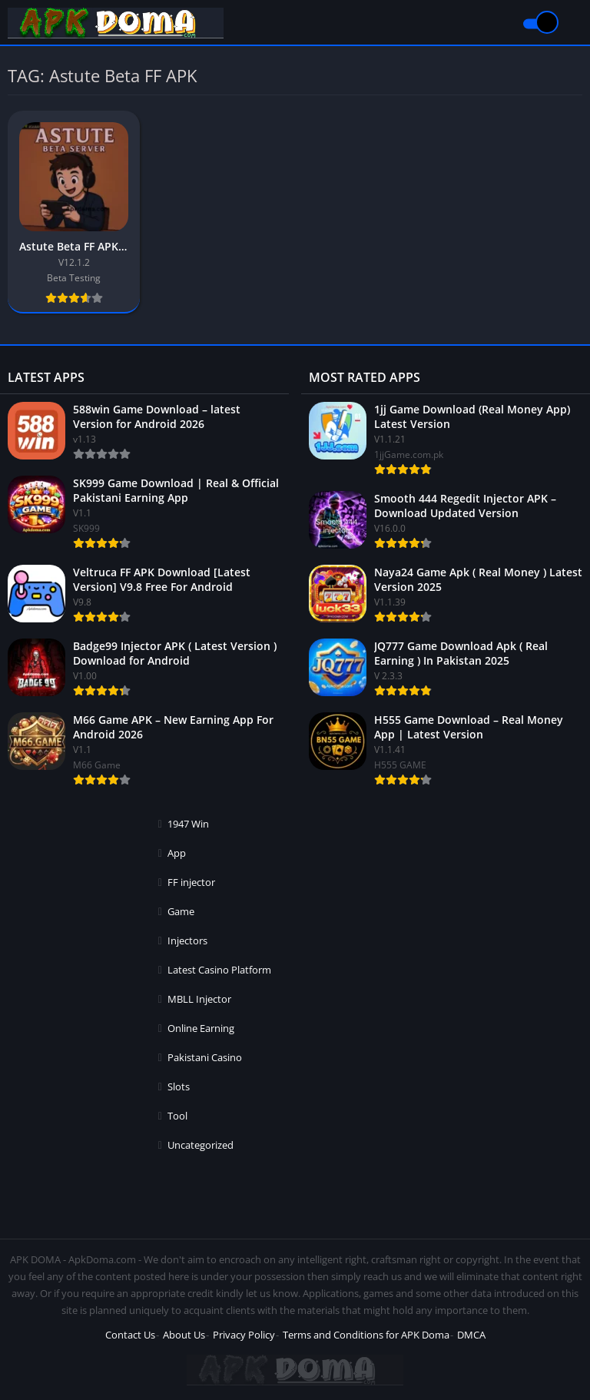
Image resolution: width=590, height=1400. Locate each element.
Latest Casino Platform (219, 970)
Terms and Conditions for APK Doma (366, 1335)
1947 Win (188, 824)
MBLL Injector (199, 999)
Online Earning (200, 1028)
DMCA (471, 1335)
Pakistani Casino (204, 1057)
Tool (177, 1116)
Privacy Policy (244, 1335)
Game (180, 911)
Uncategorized (200, 1145)
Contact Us (130, 1335)
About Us (184, 1335)
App (176, 853)
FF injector (191, 882)
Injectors (187, 940)
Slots (178, 1086)
